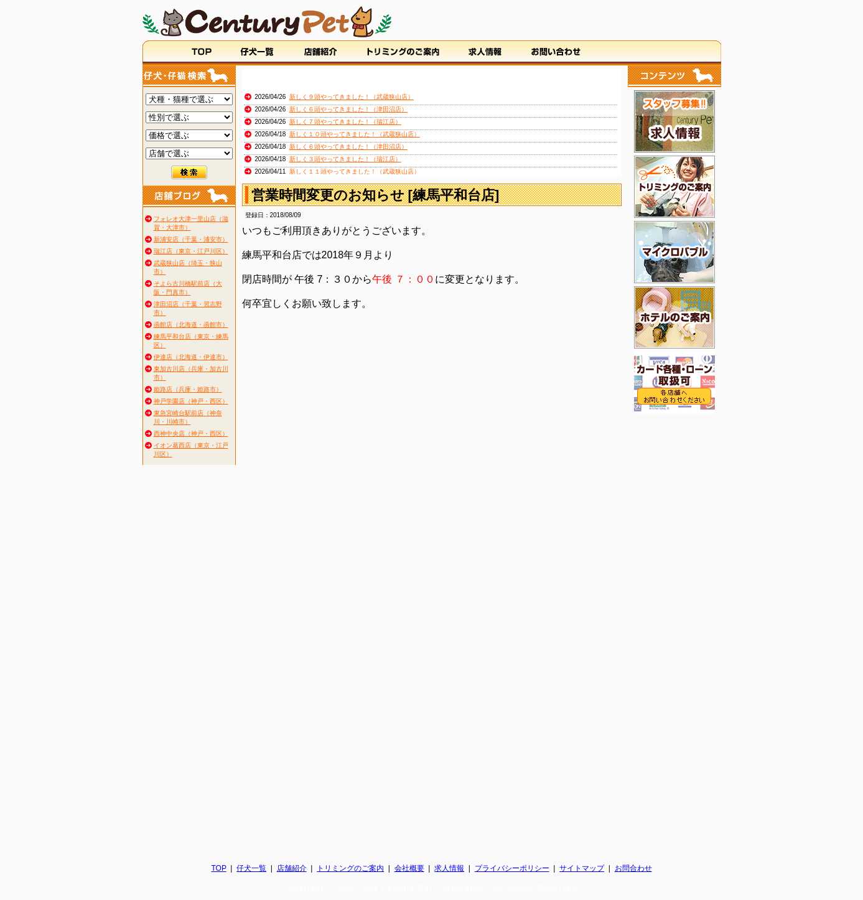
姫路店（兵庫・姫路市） (188, 389)
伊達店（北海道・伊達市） (191, 357)
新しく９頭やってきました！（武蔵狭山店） (351, 96)
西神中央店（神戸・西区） (191, 433)
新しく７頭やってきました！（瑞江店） (345, 121)
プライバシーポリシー (512, 868)
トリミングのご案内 (350, 868)
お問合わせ (633, 868)
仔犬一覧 (251, 868)
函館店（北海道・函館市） (191, 324)
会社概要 (409, 868)
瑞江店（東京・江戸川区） (191, 251)
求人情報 (449, 868)
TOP (218, 868)
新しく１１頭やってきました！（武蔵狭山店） (354, 171)
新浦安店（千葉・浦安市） (191, 239)
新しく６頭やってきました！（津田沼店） (348, 109)
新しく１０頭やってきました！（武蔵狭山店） (354, 134)
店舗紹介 (292, 868)
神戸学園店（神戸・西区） (191, 401)
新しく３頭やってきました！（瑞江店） (345, 159)
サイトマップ (581, 868)
